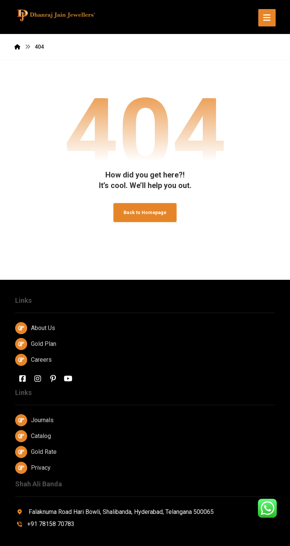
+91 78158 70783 (44, 523)
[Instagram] (37, 378)
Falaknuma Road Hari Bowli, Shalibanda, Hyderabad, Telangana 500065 (114, 511)
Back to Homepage (144, 212)
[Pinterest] (52, 378)
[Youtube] (68, 378)
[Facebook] (22, 378)
